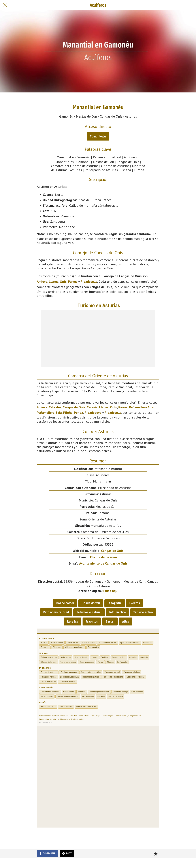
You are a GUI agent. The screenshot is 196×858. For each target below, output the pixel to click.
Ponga (78, 412)
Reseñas (72, 621)
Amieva (42, 281)
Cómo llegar (98, 136)
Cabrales (55, 407)
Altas (125, 621)
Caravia (92, 407)
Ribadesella (89, 281)
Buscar (110, 621)
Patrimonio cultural (56, 612)
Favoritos (92, 621)
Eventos (134, 603)
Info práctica (117, 612)
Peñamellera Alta (141, 407)
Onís (63, 281)
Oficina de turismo (103, 557)
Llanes (53, 281)
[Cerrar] (5, 5)
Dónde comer (65, 603)
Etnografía (115, 603)
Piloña (67, 412)
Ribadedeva (93, 412)
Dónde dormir (91, 603)
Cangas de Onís (74, 407)
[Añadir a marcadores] (155, 853)
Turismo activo (143, 612)
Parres (72, 281)
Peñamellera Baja (49, 412)
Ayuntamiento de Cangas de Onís (103, 563)
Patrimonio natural (89, 612)
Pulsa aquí (111, 591)
